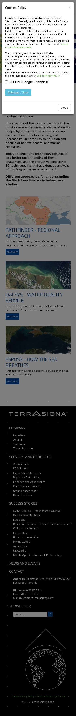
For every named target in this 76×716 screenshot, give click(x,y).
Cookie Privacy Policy (48, 75)
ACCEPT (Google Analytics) (26, 82)
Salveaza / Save (18, 92)
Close (64, 107)
